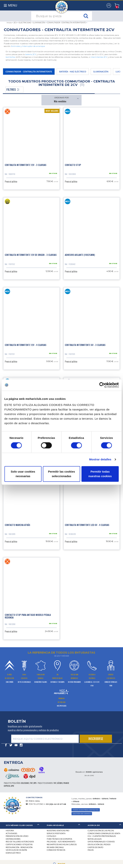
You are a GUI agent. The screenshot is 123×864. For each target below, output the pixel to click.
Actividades (11, 833)
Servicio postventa (56, 833)
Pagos (91, 850)
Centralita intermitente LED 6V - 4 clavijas (87, 525)
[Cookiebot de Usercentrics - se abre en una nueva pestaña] (102, 385)
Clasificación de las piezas (101, 831)
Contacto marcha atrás (17, 525)
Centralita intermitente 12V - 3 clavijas (25, 165)
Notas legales (95, 839)
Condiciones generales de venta (104, 833)
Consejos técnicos (56, 850)
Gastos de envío (95, 847)
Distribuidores (13, 839)
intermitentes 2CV (98, 57)
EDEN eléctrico (13, 853)
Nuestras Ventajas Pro (58, 831)
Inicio (9, 23)
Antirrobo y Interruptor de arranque (28, 46)
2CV (15, 23)
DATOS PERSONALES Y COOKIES (101, 842)
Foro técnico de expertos (59, 839)
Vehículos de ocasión (16, 850)
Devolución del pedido (99, 844)
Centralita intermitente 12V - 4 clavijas (25, 345)
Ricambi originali (55, 847)
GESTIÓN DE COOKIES (82, 813)
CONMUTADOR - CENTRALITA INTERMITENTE (66, 23)
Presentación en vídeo (17, 836)
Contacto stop (73, 165)
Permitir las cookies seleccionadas (61, 474)
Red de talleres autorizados (20, 842)
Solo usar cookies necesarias (23, 474)
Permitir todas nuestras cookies (100, 474)
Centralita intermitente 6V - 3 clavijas (85, 345)
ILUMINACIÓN (100, 71)
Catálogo (51, 836)
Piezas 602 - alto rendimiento (61, 842)
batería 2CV (30, 54)
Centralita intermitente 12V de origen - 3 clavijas (31, 255)
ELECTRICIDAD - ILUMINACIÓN (32, 23)
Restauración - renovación (19, 847)
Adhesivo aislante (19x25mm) (80, 255)
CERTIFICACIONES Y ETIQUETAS (19, 844)
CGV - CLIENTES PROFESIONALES (102, 836)
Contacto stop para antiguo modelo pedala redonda (28, 616)
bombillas (10, 57)
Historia (10, 831)
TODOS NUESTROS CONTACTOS (86, 810)
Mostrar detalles (100, 459)
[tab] (20, 825)
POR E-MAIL (34, 801)
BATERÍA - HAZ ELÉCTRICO (72, 71)
